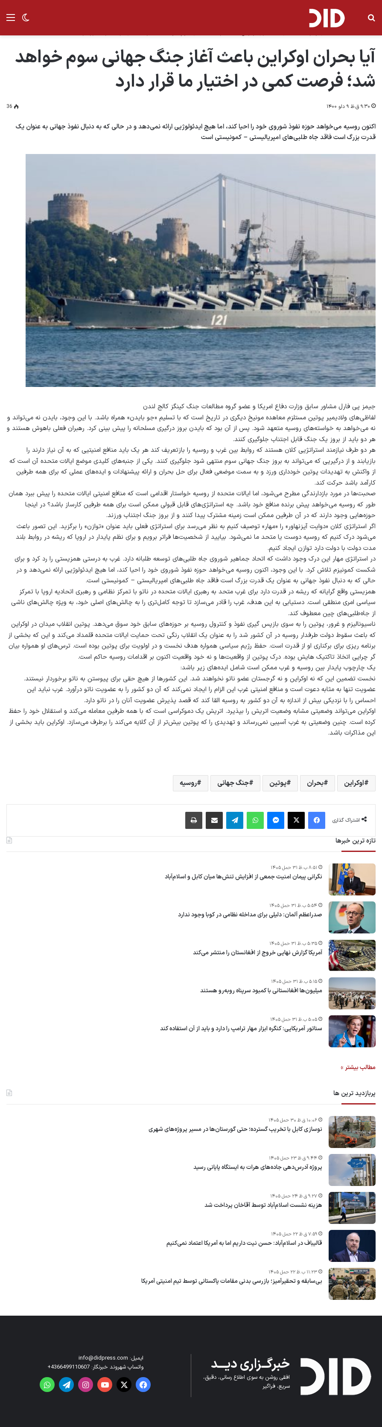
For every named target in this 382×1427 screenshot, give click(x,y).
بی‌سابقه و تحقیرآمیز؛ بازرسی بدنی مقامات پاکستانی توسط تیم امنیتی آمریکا (231, 1281)
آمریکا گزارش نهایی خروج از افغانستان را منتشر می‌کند (257, 953)
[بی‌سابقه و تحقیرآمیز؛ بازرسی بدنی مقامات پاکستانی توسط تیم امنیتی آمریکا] (352, 1284)
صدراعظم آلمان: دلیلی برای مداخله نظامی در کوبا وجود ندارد (250, 915)
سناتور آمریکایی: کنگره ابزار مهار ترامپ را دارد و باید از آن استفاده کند (241, 1029)
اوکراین (354, 783)
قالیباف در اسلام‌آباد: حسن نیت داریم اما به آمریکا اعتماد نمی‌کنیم (244, 1243)
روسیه (188, 783)
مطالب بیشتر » (358, 1067)
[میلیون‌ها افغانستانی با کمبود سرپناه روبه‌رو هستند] (352, 993)
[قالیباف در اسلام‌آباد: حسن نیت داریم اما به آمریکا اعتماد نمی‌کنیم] (352, 1246)
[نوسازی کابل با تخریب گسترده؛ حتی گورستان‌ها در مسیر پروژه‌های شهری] (352, 1132)
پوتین (277, 783)
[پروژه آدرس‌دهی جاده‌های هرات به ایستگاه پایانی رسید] (352, 1170)
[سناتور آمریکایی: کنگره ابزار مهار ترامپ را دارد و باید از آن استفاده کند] (352, 1031)
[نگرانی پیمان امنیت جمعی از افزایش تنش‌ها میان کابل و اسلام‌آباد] (352, 879)
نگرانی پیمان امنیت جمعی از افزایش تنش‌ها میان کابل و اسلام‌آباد (243, 877)
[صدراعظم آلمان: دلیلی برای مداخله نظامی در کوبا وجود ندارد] (352, 917)
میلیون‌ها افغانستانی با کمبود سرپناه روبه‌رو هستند (261, 991)
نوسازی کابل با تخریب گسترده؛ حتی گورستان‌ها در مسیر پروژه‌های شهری (235, 1129)
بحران (315, 783)
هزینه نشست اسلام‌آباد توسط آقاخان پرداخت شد (263, 1205)
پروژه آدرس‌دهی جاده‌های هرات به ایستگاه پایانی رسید (257, 1167)
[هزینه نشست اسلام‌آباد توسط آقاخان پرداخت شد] (352, 1208)
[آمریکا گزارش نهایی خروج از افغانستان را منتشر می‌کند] (352, 955)
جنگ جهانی (233, 783)
